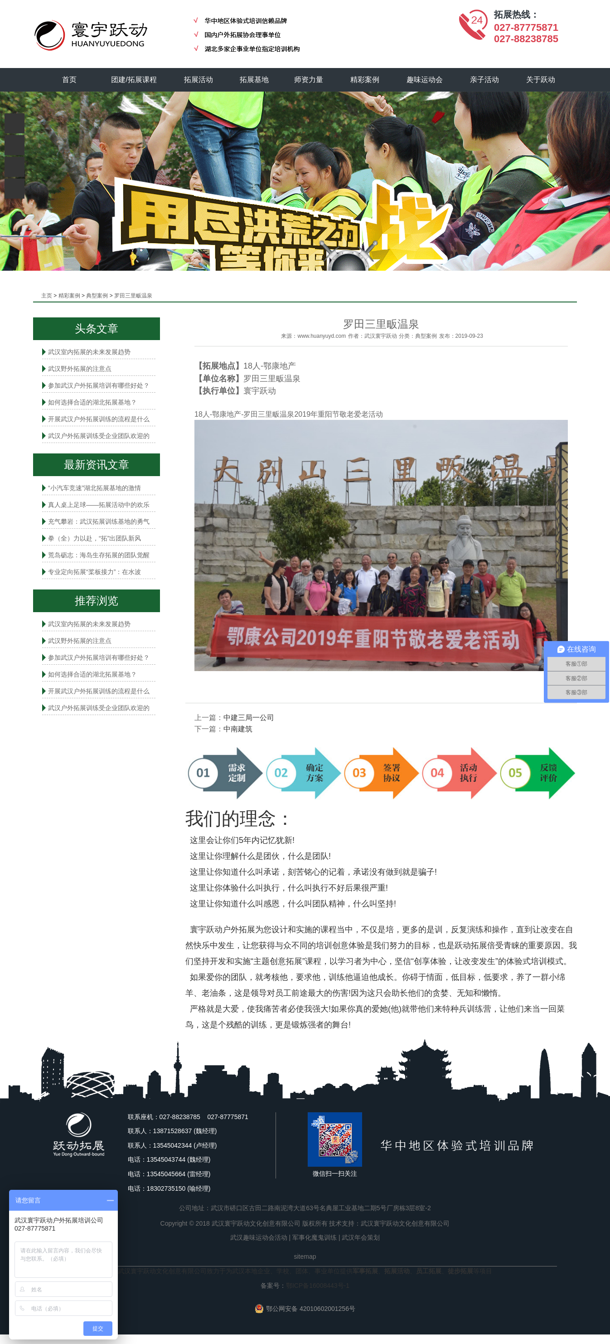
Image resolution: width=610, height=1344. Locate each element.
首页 (69, 79)
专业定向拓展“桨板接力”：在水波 (94, 571)
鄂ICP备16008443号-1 (317, 1285)
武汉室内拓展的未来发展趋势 (89, 351)
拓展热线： (516, 14)
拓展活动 (198, 79)
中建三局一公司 (248, 717)
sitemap (305, 1256)
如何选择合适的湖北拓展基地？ (92, 402)
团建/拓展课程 (134, 79)
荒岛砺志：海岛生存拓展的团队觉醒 (99, 555)
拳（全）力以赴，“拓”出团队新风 (94, 538)
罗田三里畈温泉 (133, 295)
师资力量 (309, 79)
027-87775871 (526, 27)
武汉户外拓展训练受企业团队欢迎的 (99, 435)
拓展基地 (254, 79)
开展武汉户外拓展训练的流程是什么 (99, 419)
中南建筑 (237, 729)
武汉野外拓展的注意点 (79, 368)
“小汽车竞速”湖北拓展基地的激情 (94, 488)
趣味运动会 (425, 79)
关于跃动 (541, 79)
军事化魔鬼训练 (314, 1237)
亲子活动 (484, 79)
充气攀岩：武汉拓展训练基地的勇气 (99, 521)
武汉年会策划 (361, 1237)
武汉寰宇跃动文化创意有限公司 (405, 1223)
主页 (46, 295)
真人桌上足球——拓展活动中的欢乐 (99, 504)
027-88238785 (526, 38)
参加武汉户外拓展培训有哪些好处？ (99, 385)
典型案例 (97, 295)
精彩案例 (365, 79)
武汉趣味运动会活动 (258, 1237)
